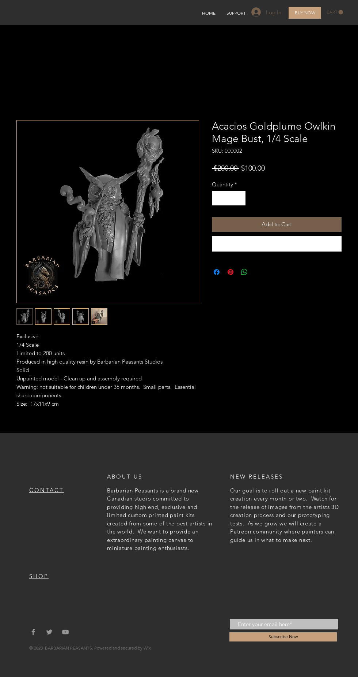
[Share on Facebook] (216, 272)
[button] (335, 12)
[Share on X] (258, 272)
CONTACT (46, 490)
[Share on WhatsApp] (244, 272)
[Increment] (240, 198)
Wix (147, 648)
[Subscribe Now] (283, 636)
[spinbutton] (229, 198)
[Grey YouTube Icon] (65, 632)
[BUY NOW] (305, 13)
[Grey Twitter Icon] (49, 632)
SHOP (39, 576)
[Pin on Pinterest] (230, 272)
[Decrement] (218, 198)
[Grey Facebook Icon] (33, 632)
